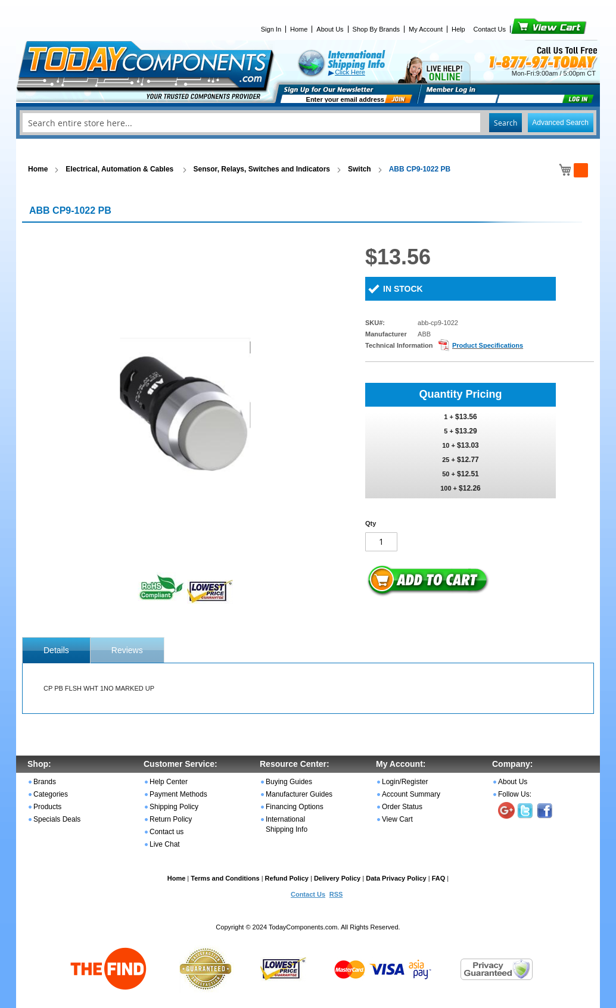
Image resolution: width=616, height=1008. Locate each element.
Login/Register (405, 782)
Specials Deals (56, 819)
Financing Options (294, 807)
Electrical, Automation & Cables (120, 169)
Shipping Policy (174, 807)
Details (56, 650)
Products (47, 807)
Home (298, 29)
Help (458, 29)
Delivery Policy (337, 878)
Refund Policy (287, 878)
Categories (50, 794)
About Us (329, 29)
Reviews (127, 650)
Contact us (166, 832)
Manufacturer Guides (299, 794)
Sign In (271, 29)
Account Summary (411, 794)
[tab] (56, 650)
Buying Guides (289, 782)
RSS (336, 894)
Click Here (350, 72)
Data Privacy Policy (396, 878)
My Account (426, 29)
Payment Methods (178, 794)
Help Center (169, 782)
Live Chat (165, 844)
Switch (359, 169)
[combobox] (308, 122)
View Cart (529, 29)
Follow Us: (514, 794)
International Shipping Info (286, 824)
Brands (44, 782)
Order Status (402, 807)
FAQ (439, 878)
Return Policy (171, 819)
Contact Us (490, 29)
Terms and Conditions (225, 878)
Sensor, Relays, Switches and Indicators (262, 169)
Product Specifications (487, 345)
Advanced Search (560, 122)
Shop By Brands (376, 29)
